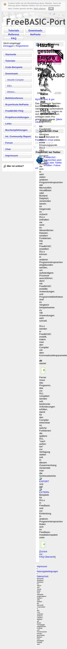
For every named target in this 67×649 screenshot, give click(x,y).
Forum (9, 142)
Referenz (13, 34)
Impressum (11, 155)
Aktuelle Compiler (15, 80)
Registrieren (22, 46)
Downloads (35, 30)
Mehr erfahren (40, 8)
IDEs (9, 86)
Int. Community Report (18, 136)
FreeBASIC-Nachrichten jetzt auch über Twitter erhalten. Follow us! (48, 162)
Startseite (10, 54)
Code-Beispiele (13, 67)
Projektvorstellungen (17, 117)
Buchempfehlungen (16, 130)
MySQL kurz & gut (44, 99)
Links (8, 123)
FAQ (13, 38)
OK (51, 8)
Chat (8, 149)
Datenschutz (43, 577)
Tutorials (13, 30)
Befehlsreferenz (14, 98)
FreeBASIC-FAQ (14, 110)
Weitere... (11, 92)
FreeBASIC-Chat (44, 140)
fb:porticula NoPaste (16, 104)
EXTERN (44, 492)
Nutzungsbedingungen (47, 572)
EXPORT (44, 482)
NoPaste (35, 34)
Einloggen (8, 46)
